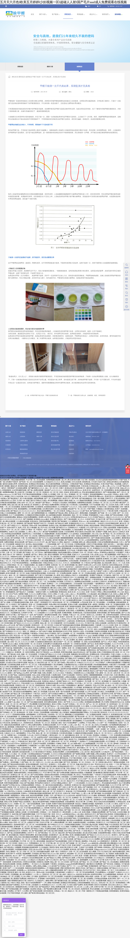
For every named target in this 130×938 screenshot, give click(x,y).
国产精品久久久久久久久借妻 (109, 866)
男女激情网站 (82, 594)
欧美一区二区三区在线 (84, 735)
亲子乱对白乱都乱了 (113, 640)
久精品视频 (13, 687)
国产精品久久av (62, 527)
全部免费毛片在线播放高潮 (52, 644)
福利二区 (26, 631)
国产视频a (68, 658)
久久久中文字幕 (117, 644)
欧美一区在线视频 (87, 631)
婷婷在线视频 (102, 613)
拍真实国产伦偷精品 (12, 885)
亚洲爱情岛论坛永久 (115, 581)
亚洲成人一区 (109, 569)
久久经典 (79, 799)
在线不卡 (122, 804)
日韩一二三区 (67, 650)
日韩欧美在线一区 (90, 777)
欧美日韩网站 (30, 652)
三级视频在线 (72, 588)
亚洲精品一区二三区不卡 (56, 567)
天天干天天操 (26, 885)
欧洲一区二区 (121, 652)
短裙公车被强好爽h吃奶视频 (36, 573)
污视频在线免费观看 (98, 812)
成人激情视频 (10, 727)
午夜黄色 (53, 864)
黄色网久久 (37, 505)
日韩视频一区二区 (69, 633)
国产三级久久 (63, 787)
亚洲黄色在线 (78, 613)
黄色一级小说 (109, 579)
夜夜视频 (57, 529)
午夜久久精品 (116, 654)
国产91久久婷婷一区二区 (118, 573)
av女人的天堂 (85, 752)
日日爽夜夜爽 (16, 829)
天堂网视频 (15, 874)
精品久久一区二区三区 (96, 831)
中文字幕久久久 (101, 721)
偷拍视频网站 (23, 509)
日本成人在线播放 (61, 509)
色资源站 (92, 480)
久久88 (88, 783)
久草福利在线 (11, 598)
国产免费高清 (23, 604)
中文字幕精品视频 (59, 748)
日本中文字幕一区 (46, 822)
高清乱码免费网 (58, 752)
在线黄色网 (61, 610)
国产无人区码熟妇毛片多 (83, 590)
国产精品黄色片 (13, 498)
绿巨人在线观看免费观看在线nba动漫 (28, 681)
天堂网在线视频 (50, 829)
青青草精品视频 (67, 652)
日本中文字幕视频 (79, 650)
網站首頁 (15, 77)
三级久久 (27, 559)
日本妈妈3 (35, 853)
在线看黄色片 (54, 835)
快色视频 (44, 691)
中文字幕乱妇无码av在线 (85, 781)
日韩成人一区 (40, 785)
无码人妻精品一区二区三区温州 (106, 739)
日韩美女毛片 (71, 748)
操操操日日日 (20, 544)
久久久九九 (80, 623)
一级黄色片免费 (40, 592)
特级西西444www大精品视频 (84, 673)
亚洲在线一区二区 (57, 565)
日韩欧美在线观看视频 (8, 502)
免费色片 (105, 590)
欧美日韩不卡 (12, 527)
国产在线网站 (123, 687)
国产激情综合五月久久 (98, 511)
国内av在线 (41, 872)
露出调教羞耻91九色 (105, 594)
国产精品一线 (109, 831)
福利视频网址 (21, 733)
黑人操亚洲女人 (56, 556)
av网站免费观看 (59, 822)
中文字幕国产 (101, 662)
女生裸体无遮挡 (48, 509)
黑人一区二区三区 (84, 725)
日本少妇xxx (42, 727)
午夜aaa (96, 552)
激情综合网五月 (114, 829)
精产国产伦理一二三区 (14, 660)
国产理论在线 (117, 847)
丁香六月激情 (41, 583)
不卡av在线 (31, 721)
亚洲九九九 (91, 615)
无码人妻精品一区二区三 (106, 870)
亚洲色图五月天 (85, 561)
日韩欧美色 (117, 658)
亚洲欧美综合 (91, 650)
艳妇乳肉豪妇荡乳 (119, 851)
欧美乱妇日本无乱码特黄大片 (75, 488)
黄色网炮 (103, 768)
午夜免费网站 (99, 569)
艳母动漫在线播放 (23, 799)
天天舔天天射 (34, 656)
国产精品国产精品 (13, 748)
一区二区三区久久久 (48, 708)
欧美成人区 (28, 505)
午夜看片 (86, 494)
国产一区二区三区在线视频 (27, 650)
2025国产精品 (13, 675)
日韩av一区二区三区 (108, 556)
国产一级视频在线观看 (93, 577)
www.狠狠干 (8, 702)
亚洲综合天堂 (77, 785)
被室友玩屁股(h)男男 (10, 484)
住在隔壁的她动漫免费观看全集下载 (63, 571)
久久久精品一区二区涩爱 (18, 754)
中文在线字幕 (95, 712)
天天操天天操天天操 (98, 482)
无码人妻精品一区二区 (14, 851)
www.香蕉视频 (110, 698)
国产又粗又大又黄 (64, 845)
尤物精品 (117, 864)
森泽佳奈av (94, 856)
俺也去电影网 (96, 752)
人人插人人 (13, 741)
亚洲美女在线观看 (42, 710)
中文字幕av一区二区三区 (83, 683)
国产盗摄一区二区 (76, 878)
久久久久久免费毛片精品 (38, 594)
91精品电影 (107, 710)
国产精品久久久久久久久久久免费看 (27, 623)
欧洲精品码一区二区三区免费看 (94, 617)
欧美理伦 (123, 860)
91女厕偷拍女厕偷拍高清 (44, 642)
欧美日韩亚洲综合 (26, 550)
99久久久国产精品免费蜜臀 (100, 808)
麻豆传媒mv (81, 748)
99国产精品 (103, 829)
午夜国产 (99, 571)
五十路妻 (34, 876)
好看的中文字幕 (33, 822)
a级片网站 (26, 669)
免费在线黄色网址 (20, 772)
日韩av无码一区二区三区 (26, 502)
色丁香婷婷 (26, 829)
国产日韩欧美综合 (29, 627)
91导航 (44, 494)
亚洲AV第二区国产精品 (71, 793)
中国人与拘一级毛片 (37, 818)
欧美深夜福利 (37, 791)
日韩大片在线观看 (100, 500)
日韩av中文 (30, 816)
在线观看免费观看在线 (120, 548)
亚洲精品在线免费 (52, 683)
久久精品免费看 (77, 529)
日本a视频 (118, 583)
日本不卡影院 (5, 874)
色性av (118, 858)
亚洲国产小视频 (102, 532)
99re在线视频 (106, 793)
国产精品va (10, 810)
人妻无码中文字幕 (106, 694)
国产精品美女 (9, 847)
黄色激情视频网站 (96, 494)
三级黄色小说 (5, 883)
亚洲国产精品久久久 (64, 681)
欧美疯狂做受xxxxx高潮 (92, 820)
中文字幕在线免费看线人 (21, 563)
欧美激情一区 (17, 731)
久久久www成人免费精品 (97, 766)
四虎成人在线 (54, 525)
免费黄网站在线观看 (122, 496)
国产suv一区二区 (92, 704)
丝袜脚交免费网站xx (43, 721)
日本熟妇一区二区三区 (101, 502)
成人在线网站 (89, 878)
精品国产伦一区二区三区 (77, 509)
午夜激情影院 (117, 793)
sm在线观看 (111, 500)
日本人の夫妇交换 (17, 496)
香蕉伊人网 (24, 606)
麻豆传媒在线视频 (41, 835)
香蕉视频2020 (33, 538)
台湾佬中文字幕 (27, 613)
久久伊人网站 (26, 876)
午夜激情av (34, 633)
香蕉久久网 (43, 554)
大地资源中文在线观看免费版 (74, 876)
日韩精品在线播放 (93, 694)
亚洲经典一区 (20, 652)
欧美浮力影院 (95, 556)
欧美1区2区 (87, 490)
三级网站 (82, 723)
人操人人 (46, 571)
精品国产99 (7, 785)
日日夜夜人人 (52, 648)
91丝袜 (56, 625)
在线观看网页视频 (104, 833)
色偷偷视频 (42, 781)
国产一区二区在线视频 (35, 658)
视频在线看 (101, 718)
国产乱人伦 (117, 627)
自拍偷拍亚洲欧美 (50, 507)
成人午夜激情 (64, 712)
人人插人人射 (72, 725)
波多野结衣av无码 (6, 635)
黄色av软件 (113, 706)
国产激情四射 (45, 677)
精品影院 (25, 525)
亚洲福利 (91, 559)
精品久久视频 (47, 640)
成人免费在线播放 (105, 633)
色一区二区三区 (19, 866)
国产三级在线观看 (70, 519)
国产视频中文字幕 (29, 556)
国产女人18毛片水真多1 (11, 858)
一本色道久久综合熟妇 (59, 502)
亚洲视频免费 (40, 683)
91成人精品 (28, 648)
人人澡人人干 (20, 540)
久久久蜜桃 (85, 706)
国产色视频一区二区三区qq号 (76, 843)
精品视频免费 (5, 480)
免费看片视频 (23, 594)
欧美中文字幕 (61, 768)
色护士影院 (109, 648)
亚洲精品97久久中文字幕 (102, 548)
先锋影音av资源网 (43, 862)
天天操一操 (21, 500)
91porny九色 (97, 710)
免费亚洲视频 (9, 542)
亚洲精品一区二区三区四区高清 (75, 667)
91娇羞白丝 (65, 710)
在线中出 (31, 880)
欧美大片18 (83, 635)
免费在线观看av (22, 629)
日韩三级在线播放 (12, 667)
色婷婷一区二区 (78, 573)
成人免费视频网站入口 (65, 656)
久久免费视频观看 (89, 743)
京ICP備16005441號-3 (94, 464)
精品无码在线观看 (87, 700)
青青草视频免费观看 (101, 781)
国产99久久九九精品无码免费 (49, 538)
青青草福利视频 (45, 521)
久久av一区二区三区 (39, 567)
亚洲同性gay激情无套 (107, 552)
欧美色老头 (34, 521)
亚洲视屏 (112, 810)
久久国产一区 (87, 586)
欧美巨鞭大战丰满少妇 (116, 631)
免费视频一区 (79, 642)
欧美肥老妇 (86, 808)
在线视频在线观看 (53, 669)
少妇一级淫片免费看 (117, 816)
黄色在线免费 (20, 542)
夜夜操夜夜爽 (121, 602)
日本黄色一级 (100, 615)
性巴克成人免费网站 (66, 683)
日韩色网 (89, 619)
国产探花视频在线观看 (13, 637)
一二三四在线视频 (50, 544)
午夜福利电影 (60, 872)
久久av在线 (50, 606)
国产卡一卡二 (72, 866)
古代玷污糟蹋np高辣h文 (59, 783)
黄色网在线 (86, 482)
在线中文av (98, 797)
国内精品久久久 (17, 723)
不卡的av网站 (91, 723)
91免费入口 (70, 872)
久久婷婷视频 (80, 577)
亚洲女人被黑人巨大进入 (54, 745)
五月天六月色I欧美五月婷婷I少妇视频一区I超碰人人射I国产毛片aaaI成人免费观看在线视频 (63, 2)
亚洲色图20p (120, 561)
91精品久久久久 (10, 733)
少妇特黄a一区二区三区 (56, 714)
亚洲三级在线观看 (92, 829)
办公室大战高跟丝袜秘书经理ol (107, 480)
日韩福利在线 (114, 629)
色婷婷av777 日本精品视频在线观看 (92, 741)
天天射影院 (38, 608)
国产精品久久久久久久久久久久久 (99, 835)
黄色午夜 (79, 718)
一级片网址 (15, 606)
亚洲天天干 (109, 498)
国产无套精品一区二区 (67, 799)
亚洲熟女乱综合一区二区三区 (10, 739)
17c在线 (84, 831)
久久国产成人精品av (122, 569)
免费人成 (82, 542)
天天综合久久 (69, 581)
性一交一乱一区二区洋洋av (96, 748)
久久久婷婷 (112, 513)
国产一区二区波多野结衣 (53, 498)
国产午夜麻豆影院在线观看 (101, 538)
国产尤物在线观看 (55, 598)
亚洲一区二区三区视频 (79, 756)
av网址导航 (118, 733)
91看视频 (75, 542)
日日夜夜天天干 (38, 739)
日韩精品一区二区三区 (85, 629)
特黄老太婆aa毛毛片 (106, 762)
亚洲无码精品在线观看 (8, 870)
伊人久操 (120, 592)
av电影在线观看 (61, 586)
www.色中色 (91, 571)
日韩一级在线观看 (105, 845)
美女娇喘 (48, 540)
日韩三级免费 (108, 667)
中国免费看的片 (71, 685)
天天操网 (18, 577)
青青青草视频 (21, 721)
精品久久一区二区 (74, 891)
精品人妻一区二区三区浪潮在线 (47, 733)
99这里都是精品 (8, 770)
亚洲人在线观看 (101, 623)
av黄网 (71, 590)
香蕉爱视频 (97, 590)
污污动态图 (87, 600)
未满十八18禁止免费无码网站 (113, 571)
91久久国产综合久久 (91, 598)
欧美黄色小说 (31, 706)
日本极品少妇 (119, 721)
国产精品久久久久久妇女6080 (64, 795)
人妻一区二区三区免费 (14, 552)
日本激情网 (22, 735)
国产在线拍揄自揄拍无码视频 (70, 625)
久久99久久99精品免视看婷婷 (61, 754)
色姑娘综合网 (59, 606)
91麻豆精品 (92, 756)
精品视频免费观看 (57, 677)
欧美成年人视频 (9, 608)
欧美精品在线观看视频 (12, 793)
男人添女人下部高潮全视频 (83, 775)
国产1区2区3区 (57, 793)
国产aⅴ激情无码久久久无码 (68, 856)
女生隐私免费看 (22, 488)
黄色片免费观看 (53, 554)
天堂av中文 (16, 561)
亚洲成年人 (53, 764)
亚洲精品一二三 (111, 700)
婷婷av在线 (25, 795)
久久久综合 (81, 592)
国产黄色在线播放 (21, 581)
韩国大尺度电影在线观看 (48, 837)
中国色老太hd (23, 741)
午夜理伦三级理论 (82, 675)
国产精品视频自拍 (85, 498)
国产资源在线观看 (105, 598)
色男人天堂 (22, 527)
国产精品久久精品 (37, 829)
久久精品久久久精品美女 (36, 860)
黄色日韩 (63, 847)
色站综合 (79, 874)
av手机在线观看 (55, 548)
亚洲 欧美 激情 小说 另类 (79, 480)
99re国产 (65, 704)
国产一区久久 (122, 492)
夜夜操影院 (102, 795)
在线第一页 (98, 876)
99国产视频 (101, 727)
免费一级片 (55, 851)
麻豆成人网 (102, 758)
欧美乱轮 (104, 712)
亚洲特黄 (68, 785)
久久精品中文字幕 (9, 721)
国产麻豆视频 (96, 793)
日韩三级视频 (110, 608)
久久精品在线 (64, 727)
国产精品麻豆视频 (102, 785)
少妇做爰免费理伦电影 (74, 600)
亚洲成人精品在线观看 (92, 525)
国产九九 (113, 781)
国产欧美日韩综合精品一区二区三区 (98, 696)
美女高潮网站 (58, 664)
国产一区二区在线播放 (37, 606)
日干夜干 (18, 891)
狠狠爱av (29, 866)
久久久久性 (72, 829)
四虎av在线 (33, 525)
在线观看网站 (19, 515)
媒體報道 (29, 77)
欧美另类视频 (70, 565)
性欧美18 (76, 631)
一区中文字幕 (118, 619)
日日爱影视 (39, 507)
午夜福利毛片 (5, 758)
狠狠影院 (78, 745)
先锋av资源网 (47, 673)
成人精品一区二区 (20, 702)
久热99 (117, 831)
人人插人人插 (67, 598)
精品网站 (66, 756)
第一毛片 (47, 760)
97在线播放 (45, 621)
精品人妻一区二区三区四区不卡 (54, 791)
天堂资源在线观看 (119, 598)
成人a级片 (63, 874)
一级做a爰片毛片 (114, 750)
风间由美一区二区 (123, 874)
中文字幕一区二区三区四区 (103, 619)
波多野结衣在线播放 (36, 486)
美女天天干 (72, 770)
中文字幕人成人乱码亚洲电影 (57, 590)
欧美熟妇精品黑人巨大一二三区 (69, 766)
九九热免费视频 (122, 577)
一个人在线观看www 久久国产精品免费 (47, 613)
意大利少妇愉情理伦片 (58, 621)
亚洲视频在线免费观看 (93, 702)
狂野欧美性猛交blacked (79, 517)
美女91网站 (68, 831)
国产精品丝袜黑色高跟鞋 (16, 764)
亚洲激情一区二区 (75, 494)
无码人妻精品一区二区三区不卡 (77, 768)
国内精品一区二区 (77, 762)
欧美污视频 (72, 629)
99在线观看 (110, 621)
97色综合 (87, 563)
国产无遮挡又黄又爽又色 (47, 650)
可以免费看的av (101, 872)
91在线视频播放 (11, 513)
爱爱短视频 (84, 513)
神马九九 (112, 590)
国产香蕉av (118, 694)
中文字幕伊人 (38, 698)
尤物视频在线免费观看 (23, 569)
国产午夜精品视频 (109, 492)
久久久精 (107, 804)
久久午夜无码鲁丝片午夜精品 (41, 752)
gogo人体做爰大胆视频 (96, 635)
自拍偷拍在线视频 (74, 586)
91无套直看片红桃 (98, 561)
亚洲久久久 (76, 554)
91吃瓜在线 (6, 723)
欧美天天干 (67, 498)
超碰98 (19, 696)
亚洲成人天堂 (8, 789)
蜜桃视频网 (94, 669)
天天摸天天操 (90, 623)
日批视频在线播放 (58, 658)
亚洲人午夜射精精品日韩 (106, 652)
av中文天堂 (56, 826)
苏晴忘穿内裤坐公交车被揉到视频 (112, 525)
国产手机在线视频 (45, 748)
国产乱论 (91, 644)
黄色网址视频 (23, 486)
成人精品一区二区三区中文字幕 (116, 685)
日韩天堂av (11, 791)
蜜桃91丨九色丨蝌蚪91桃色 (27, 600)
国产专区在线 (108, 864)
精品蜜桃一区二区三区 (75, 853)
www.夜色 (21, 579)
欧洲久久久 (39, 816)
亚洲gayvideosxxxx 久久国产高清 (77, 511)
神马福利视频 (32, 756)
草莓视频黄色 (94, 515)
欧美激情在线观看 (69, 556)
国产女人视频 (6, 602)
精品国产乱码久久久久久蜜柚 (86, 795)
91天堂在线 (4, 610)
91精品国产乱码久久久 (12, 683)
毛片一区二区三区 (13, 529)
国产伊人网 (73, 787)
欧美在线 (73, 849)
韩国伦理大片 (57, 812)
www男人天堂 (61, 885)
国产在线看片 (39, 615)
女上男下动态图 (91, 691)
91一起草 (30, 615)
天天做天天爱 (101, 519)
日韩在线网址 (105, 654)
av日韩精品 (52, 610)
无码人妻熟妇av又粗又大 (69, 575)
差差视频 (124, 509)
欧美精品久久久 (11, 633)
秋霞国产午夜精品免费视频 (13, 619)
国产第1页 (77, 831)
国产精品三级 (89, 529)
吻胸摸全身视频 (88, 804)
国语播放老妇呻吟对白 (82, 538)
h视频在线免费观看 (85, 679)
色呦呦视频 (33, 770)
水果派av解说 (103, 610)
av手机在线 (84, 602)
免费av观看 (25, 561)
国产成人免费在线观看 (36, 490)
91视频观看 (88, 772)
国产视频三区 (86, 579)
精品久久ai (71, 874)
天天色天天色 (48, 667)
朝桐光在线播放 (103, 868)
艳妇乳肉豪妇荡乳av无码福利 (68, 552)
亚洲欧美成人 (76, 808)
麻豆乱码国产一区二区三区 (63, 642)
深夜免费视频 (39, 498)
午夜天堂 (36, 694)
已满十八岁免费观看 (90, 758)
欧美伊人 (115, 835)
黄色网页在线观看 (51, 615)
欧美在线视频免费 (32, 764)
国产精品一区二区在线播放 (109, 862)
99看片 (61, 488)
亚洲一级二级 (83, 789)
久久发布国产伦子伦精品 (57, 866)
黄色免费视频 (43, 525)
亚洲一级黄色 (93, 604)
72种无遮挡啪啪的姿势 (41, 550)
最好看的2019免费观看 (75, 820)
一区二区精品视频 (73, 700)
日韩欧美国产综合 (21, 727)
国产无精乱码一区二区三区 (74, 540)
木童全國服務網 (13, 458)
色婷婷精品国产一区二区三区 (24, 824)
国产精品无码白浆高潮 (105, 814)
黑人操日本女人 (100, 529)
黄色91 (108, 669)
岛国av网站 (53, 604)
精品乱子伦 (73, 739)
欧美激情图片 (73, 569)
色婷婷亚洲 (85, 889)
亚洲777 (84, 766)
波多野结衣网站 (96, 874)
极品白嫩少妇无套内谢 (89, 837)
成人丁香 (59, 816)
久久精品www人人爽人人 (116, 766)
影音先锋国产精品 (91, 806)
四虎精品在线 (67, 696)
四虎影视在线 (40, 685)
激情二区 (36, 691)
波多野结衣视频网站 (49, 716)
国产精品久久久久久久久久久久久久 (23, 511)
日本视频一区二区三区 (34, 492)
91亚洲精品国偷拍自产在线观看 (51, 496)
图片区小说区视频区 (53, 637)
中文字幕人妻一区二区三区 (56, 843)
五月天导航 (71, 660)
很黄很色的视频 (55, 710)
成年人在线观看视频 (101, 629)
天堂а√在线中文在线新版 (87, 507)
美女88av (30, 608)
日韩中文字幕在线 (74, 841)
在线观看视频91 (86, 534)
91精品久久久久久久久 (69, 637)
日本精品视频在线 (65, 583)
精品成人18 (32, 662)
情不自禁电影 (15, 538)
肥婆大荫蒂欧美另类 (67, 868)
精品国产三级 (69, 745)
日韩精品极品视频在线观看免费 (40, 793)
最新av (80, 787)
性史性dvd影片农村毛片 (70, 750)
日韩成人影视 (5, 511)
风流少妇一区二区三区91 (22, 635)
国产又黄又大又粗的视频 (44, 575)
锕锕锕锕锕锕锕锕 (67, 538)
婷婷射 (9, 787)
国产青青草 (81, 619)
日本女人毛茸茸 (92, 627)
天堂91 (105, 731)
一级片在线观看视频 (39, 569)
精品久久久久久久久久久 (115, 517)
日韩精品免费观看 (27, 785)
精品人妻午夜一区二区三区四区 (23, 710)
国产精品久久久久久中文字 (35, 542)
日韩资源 (114, 660)
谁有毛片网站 (56, 696)
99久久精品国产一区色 (107, 536)
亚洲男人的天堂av (45, 517)
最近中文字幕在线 (42, 652)
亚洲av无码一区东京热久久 (101, 637)
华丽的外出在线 (16, 556)
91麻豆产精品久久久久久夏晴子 (57, 627)
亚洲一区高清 (91, 592)
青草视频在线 (35, 561)
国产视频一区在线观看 (85, 849)
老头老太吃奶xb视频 (90, 833)
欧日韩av (29, 544)
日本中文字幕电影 (41, 735)
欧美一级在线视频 (53, 646)
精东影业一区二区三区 (76, 608)
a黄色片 (80, 588)
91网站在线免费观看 (113, 662)
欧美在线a (86, 874)
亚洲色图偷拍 (121, 883)
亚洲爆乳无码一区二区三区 (56, 781)
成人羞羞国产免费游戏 (19, 878)
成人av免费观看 (18, 546)
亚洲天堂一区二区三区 (50, 874)
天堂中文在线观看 (68, 675)
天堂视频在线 (15, 613)
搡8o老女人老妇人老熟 (58, 588)
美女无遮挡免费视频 (53, 484)
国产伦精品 (62, 662)
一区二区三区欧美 (59, 511)
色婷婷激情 (99, 804)
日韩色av (116, 494)
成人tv (118, 689)
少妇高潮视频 (21, 658)
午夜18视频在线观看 (11, 708)
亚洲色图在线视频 (19, 714)
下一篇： (86, 395)
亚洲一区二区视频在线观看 (38, 604)
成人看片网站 (64, 835)
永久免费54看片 (76, 743)
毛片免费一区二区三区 (93, 681)
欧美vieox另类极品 (64, 808)
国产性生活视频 (65, 554)
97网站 (99, 592)
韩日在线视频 (62, 604)
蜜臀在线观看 (14, 590)
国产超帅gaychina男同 (21, 673)
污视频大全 (10, 652)
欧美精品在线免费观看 (13, 534)
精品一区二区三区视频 (80, 515)
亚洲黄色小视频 (49, 816)
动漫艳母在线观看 (24, 675)
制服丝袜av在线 (100, 689)
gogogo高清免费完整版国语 (76, 864)
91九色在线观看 (89, 721)
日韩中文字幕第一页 (28, 529)
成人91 (15, 856)
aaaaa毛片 (7, 845)
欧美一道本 (28, 546)
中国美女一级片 (42, 529)
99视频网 (51, 513)
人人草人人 (37, 874)
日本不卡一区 (32, 833)
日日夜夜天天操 (117, 696)
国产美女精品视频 (112, 617)
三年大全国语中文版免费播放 (33, 845)
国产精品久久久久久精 (53, 654)
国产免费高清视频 (79, 754)
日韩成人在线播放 (17, 617)
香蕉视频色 (72, 502)
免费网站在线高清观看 (83, 581)
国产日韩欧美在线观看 (29, 758)
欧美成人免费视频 (39, 648)
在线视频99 (51, 743)
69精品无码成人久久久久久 (52, 563)
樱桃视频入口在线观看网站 (58, 561)
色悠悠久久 (16, 820)
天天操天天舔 (108, 675)
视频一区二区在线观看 (29, 654)
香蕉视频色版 (67, 548)
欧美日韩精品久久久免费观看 (59, 737)
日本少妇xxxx (32, 610)
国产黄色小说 (14, 550)
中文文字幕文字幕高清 (41, 548)
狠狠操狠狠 (67, 515)
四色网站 (96, 735)
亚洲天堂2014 (110, 496)
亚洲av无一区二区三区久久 (103, 733)
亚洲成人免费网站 (93, 660)
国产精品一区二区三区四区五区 (114, 534)
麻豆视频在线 (70, 735)
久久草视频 (78, 687)
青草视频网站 (17, 669)
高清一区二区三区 (44, 741)
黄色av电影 (89, 876)
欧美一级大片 (9, 577)
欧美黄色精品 (110, 509)
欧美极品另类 (101, 756)
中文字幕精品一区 (112, 741)
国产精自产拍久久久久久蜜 (49, 853)
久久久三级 (64, 779)
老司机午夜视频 (58, 540)
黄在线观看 (113, 737)
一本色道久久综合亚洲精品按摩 (107, 523)
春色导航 (15, 814)
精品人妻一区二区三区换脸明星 (51, 623)
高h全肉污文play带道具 (78, 627)
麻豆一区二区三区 (113, 758)
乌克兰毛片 (44, 764)
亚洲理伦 (106, 559)
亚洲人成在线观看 (109, 527)
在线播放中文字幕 (100, 799)
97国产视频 (91, 509)
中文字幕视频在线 (43, 588)
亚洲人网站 (105, 820)
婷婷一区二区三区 (21, 770)
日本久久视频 (121, 536)
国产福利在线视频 (78, 691)
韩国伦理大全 (42, 787)
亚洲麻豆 (111, 721)
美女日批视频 (104, 737)
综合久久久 (101, 640)
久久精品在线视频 (23, 521)
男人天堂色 (20, 536)
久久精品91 (93, 860)
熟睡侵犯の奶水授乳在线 (80, 654)
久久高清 (93, 706)
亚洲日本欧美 (22, 689)
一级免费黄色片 (100, 583)
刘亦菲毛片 (70, 567)
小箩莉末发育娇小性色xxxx (72, 490)
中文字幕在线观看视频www (34, 808)
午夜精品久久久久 (50, 845)
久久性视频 (52, 494)
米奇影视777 (74, 741)
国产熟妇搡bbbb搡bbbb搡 (53, 889)
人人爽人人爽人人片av (108, 486)
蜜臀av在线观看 (112, 795)
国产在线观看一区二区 (70, 596)
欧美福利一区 (68, 644)
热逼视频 (118, 484)
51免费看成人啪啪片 (77, 826)
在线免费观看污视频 (85, 569)
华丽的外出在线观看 (27, 575)
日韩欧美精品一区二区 (15, 565)
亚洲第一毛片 (49, 795)
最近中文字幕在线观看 (103, 567)
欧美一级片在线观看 (63, 691)
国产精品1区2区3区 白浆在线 (21, 698)
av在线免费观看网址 (92, 540)
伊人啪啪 (48, 883)
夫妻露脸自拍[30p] (123, 608)
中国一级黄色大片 (16, 737)
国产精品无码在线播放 (74, 833)
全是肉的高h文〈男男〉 (29, 748)
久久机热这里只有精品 (45, 770)
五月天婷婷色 (105, 889)
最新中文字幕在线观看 (41, 546)
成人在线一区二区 (13, 642)
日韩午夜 (36, 708)
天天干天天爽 (62, 725)
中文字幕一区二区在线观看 (35, 480)
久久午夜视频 (26, 677)
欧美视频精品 (91, 621)
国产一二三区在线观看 (77, 783)
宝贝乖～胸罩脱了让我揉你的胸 (104, 596)
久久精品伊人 (106, 752)
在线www (12, 596)
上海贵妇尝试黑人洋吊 (101, 683)
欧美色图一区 (39, 540)
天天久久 (66, 563)
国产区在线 (74, 862)
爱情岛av (92, 550)
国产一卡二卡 (122, 878)
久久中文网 (114, 502)
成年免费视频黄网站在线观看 (32, 577)
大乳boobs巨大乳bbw (12, 743)
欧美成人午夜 (117, 650)
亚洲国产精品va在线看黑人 (22, 802)
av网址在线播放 (100, 754)
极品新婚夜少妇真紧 (97, 698)
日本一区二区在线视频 (33, 617)
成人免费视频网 (122, 556)
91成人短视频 (123, 559)
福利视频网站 (31, 714)
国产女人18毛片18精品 (109, 642)
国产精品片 (22, 615)
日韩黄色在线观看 (80, 644)
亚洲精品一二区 (52, 583)
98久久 (42, 637)
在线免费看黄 (84, 575)
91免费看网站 (80, 610)
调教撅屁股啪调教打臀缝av (79, 712)
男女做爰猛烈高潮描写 (110, 783)
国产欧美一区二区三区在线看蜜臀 (31, 482)
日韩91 (50, 529)
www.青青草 (35, 637)
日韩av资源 (45, 820)
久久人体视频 (5, 496)
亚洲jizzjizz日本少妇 (77, 727)
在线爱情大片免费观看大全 (17, 679)
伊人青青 (57, 575)
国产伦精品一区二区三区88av (33, 552)
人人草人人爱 (104, 826)
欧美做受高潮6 (25, 752)
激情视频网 (84, 860)
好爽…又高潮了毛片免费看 (107, 779)
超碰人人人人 (88, 710)
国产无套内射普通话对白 (105, 550)
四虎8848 (105, 565)
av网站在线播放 (70, 677)
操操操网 (111, 818)
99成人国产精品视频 (32, 777)
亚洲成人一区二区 (30, 737)
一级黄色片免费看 (81, 559)
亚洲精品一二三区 (26, 708)
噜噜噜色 (20, 523)
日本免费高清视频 (35, 509)
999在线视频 (50, 872)
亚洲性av (24, 793)
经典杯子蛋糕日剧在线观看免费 (63, 804)
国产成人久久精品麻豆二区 (69, 860)
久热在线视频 (72, 679)
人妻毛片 (125, 484)
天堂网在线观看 (80, 544)
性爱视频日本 (101, 760)
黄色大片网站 (57, 704)
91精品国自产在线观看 (116, 606)
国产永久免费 (8, 671)
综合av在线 (36, 675)
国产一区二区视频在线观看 (28, 856)
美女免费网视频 (110, 554)
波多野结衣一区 (98, 490)
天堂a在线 (51, 691)
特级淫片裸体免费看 (106, 600)
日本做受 (51, 523)
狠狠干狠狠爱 (45, 777)
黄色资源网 (67, 812)
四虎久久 (63, 608)
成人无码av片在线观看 (100, 725)
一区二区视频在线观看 (93, 714)
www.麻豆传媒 (56, 760)
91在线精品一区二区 (82, 698)
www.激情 (41, 745)
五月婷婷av (101, 621)
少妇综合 (3, 797)
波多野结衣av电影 (89, 718)
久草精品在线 (121, 802)
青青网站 (102, 604)
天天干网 (96, 658)
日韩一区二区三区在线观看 (78, 851)
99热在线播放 (66, 529)
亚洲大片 (70, 847)
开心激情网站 (80, 816)
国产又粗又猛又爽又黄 (24, 598)
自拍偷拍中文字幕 (63, 789)
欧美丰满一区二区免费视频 (118, 610)
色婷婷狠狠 (89, 858)
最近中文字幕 (115, 488)
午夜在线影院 (51, 878)
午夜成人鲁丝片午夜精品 (48, 633)
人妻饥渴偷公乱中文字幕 (73, 496)
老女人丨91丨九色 (119, 563)
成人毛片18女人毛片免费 (47, 527)
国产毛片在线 (69, 559)
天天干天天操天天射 (43, 814)
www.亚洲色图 (55, 652)
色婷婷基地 (81, 694)
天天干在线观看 (95, 505)
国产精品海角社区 (117, 889)
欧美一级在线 (76, 536)
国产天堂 (67, 762)
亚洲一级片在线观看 (45, 596)
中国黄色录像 (125, 826)
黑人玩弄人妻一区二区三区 (13, 808)
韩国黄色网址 (18, 648)
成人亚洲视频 (73, 880)
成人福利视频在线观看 (54, 515)
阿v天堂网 (105, 702)
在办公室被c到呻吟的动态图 (115, 635)
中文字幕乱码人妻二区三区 (116, 822)
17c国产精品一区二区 (27, 762)
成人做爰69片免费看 (43, 565)
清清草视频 (15, 762)
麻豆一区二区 (14, 575)
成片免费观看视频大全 (39, 513)
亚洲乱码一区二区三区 (50, 492)
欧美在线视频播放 (108, 802)
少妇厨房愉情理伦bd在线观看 (83, 646)
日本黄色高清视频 (65, 733)
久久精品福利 (92, 594)
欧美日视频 (86, 812)
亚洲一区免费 (46, 804)
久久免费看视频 (52, 592)
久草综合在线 (91, 523)
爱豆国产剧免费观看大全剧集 (53, 532)
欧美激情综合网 (117, 714)
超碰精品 (47, 658)
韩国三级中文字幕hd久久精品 (36, 500)
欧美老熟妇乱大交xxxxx (36, 870)
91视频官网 (33, 745)
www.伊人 (54, 546)
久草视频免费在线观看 (47, 839)
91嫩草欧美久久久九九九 (61, 517)
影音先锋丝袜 (48, 891)
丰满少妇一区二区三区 (8, 523)
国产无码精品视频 (12, 889)
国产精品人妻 (15, 694)
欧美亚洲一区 (104, 704)
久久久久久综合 (58, 673)
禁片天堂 (4, 675)
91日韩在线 (74, 505)
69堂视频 (34, 839)
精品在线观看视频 (89, 785)
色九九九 (94, 883)
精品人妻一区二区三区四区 (60, 862)
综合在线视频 (88, 583)
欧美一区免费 (81, 660)
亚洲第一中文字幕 (84, 637)
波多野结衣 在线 (90, 640)
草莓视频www (16, 758)
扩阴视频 (41, 878)
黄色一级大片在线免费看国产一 (32, 883)
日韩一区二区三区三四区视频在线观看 (36, 851)
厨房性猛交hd (123, 737)
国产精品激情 (64, 806)
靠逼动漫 (54, 723)
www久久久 (119, 745)
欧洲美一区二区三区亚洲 (33, 644)
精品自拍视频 (38, 544)
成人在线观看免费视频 (117, 677)
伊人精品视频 (17, 845)
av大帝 (84, 496)
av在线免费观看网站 (72, 752)
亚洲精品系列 (62, 829)
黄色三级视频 (111, 718)
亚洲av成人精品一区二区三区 (117, 770)
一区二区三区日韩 (46, 625)
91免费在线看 (56, 675)
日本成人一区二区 (91, 762)
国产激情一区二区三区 (47, 768)
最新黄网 (15, 752)
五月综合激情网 (91, 727)
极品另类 (61, 833)
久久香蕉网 (42, 590)
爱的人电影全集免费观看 (91, 606)
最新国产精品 (63, 739)
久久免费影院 (73, 521)
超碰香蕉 (99, 559)
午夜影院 (82, 527)
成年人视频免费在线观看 (54, 870)
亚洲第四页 (7, 820)
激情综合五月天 (14, 831)
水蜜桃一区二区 (19, 804)
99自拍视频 (56, 883)
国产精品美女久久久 (104, 650)
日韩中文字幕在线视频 (95, 544)
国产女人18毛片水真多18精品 (53, 810)
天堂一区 (16, 787)
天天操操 (41, 654)
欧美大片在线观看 (101, 885)
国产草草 (75, 498)
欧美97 (117, 509)
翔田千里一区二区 (119, 575)
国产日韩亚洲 (106, 660)
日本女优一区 (88, 799)
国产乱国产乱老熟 (100, 687)
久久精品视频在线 (18, 729)
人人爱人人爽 (86, 793)
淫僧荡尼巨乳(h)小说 (117, 702)
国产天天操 (46, 617)
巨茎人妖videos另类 (36, 849)
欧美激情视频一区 (13, 716)
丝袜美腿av (65, 777)
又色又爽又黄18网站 (49, 766)
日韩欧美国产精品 (76, 484)
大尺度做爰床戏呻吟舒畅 (20, 602)
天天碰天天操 (102, 507)
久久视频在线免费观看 (85, 500)
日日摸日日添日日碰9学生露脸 (17, 662)
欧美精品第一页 (22, 712)
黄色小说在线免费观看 (92, 642)
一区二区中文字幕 (83, 770)
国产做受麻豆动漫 (61, 880)
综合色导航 (8, 839)
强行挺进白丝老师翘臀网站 (23, 691)
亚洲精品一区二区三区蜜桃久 (82, 797)
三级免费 (98, 625)
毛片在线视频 (112, 687)
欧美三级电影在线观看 (73, 606)
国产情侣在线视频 (116, 515)
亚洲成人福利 (11, 799)
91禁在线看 (66, 654)
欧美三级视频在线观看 (78, 835)
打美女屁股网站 (120, 498)
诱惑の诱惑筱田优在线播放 (13, 621)
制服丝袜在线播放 (77, 772)
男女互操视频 (95, 889)
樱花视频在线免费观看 (58, 550)
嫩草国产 (81, 685)
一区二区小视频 (78, 696)
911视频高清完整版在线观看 (35, 515)
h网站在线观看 (91, 542)
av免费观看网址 (22, 745)
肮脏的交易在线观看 (52, 775)
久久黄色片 (13, 604)
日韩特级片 (123, 741)
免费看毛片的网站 (10, 646)
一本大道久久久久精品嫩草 (40, 864)
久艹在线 (41, 687)
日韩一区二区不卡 (38, 779)
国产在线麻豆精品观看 (96, 648)
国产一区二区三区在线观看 (9, 781)
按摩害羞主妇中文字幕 (28, 588)
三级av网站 (36, 677)
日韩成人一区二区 (60, 891)
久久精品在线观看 (82, 556)
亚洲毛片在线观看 (39, 743)
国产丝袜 (110, 529)
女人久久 (81, 519)
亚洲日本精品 (84, 669)
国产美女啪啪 (91, 652)
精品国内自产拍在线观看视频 (56, 841)
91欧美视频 (37, 534)
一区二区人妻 (66, 536)
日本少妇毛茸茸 (36, 716)
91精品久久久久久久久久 (101, 586)
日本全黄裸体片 (27, 694)
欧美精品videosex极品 (41, 519)
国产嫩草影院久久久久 (36, 488)
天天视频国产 (123, 779)
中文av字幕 (31, 733)
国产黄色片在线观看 (23, 625)
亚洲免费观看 (111, 561)
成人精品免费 (107, 563)
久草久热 (54, 799)
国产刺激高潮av (111, 727)
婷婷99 (41, 629)
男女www (82, 521)
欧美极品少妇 (27, 739)
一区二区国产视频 (9, 706)
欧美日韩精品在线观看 (66, 716)
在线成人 (39, 889)
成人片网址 (24, 768)
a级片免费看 (51, 789)
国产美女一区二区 (99, 679)
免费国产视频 (104, 824)
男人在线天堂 (20, 492)
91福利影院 (27, 791)
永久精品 (100, 691)
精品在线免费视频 (36, 795)
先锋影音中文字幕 (60, 770)
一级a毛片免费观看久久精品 (58, 579)
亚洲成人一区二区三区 (77, 704)
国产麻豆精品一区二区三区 (48, 833)
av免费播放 (4, 550)
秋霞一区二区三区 (12, 704)
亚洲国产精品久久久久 (12, 640)
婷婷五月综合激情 (52, 779)
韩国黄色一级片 (13, 806)
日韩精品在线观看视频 (58, 820)
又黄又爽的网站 (119, 675)
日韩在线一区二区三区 (42, 723)
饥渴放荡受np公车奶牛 (68, 731)
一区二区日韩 (81, 571)
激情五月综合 (81, 868)
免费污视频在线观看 (95, 667)
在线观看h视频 (101, 880)
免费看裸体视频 (8, 492)
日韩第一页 (65, 743)
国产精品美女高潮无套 (32, 621)
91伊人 (121, 542)
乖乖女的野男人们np (7, 569)
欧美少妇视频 (66, 482)
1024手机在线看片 (121, 754)
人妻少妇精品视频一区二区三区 (67, 708)
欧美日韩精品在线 (116, 565)
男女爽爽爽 (33, 704)
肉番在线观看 (120, 853)
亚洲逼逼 (125, 710)
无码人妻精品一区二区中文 (32, 660)
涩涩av (59, 650)
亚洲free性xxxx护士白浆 (92, 565)
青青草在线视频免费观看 (45, 700)
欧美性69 (90, 689)
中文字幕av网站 (11, 650)
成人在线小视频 (57, 762)
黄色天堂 (74, 789)
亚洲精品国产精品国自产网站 (84, 546)
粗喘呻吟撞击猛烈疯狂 (35, 760)
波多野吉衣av (27, 534)
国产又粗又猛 (8, 648)
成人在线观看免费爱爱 (50, 718)
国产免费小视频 (36, 673)
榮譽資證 (22, 77)
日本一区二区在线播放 (102, 787)
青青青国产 (11, 488)
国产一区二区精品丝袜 (37, 806)
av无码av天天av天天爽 (68, 619)
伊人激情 (113, 559)
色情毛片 (63, 853)
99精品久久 (106, 714)
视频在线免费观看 (102, 546)
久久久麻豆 (55, 679)
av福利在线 (71, 621)
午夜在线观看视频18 (45, 664)
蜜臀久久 (89, 658)
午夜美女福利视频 (92, 633)
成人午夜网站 (56, 777)
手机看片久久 (101, 822)
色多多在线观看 (8, 849)
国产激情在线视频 (114, 613)
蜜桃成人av (34, 631)
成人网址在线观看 (9, 521)
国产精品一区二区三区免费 (89, 862)
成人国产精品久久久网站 (54, 542)
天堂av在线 (24, 806)
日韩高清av (65, 484)
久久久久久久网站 (77, 702)
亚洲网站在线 (95, 654)
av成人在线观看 (102, 810)
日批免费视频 (45, 712)
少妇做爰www (36, 885)
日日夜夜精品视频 (13, 664)
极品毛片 (67, 542)
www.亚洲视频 (68, 816)
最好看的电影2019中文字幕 (62, 631)
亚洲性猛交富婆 (91, 610)
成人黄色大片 (104, 677)
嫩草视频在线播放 (51, 552)
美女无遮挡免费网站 (44, 511)
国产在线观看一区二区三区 (116, 679)
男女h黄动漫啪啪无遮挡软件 (92, 492)
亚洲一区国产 (35, 602)
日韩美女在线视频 (100, 631)
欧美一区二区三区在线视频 (48, 797)
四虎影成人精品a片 (49, 681)
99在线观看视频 (41, 824)
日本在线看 (91, 791)
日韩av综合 (18, 837)
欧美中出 (22, 667)
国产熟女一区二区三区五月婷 (48, 731)
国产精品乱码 (100, 700)
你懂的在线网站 (123, 527)
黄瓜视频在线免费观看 (30, 837)
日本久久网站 (53, 594)
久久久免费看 (34, 629)
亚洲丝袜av (107, 847)
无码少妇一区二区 (35, 581)
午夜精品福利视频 (102, 891)
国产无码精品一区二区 (8, 712)
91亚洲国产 (120, 552)
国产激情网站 (43, 610)
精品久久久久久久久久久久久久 (91, 708)
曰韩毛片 (122, 532)
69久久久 (27, 496)
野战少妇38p (15, 785)
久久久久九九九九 (105, 806)
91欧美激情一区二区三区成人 (16, 860)
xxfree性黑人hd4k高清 (38, 669)
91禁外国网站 (21, 608)
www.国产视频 (83, 866)
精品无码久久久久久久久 (51, 619)
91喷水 (114, 833)
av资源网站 (5, 737)
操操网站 (15, 588)
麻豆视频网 (73, 779)
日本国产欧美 (90, 519)
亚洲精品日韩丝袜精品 (37, 484)
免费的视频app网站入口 (51, 608)
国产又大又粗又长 (52, 860)
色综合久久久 (5, 613)
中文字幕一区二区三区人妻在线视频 (32, 841)
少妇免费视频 (110, 691)
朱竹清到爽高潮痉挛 (64, 721)
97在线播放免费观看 (30, 731)
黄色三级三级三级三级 (15, 505)
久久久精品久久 (99, 858)
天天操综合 (107, 575)
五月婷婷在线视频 (76, 777)
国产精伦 (127, 600)
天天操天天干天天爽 (21, 789)
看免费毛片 (122, 727)
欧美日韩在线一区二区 (61, 602)
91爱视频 (117, 667)
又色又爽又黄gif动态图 (90, 824)
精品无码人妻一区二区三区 (47, 662)
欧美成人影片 (74, 513)
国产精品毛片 (21, 592)
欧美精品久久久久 (48, 885)
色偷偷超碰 (25, 716)
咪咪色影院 (35, 496)
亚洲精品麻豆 (72, 694)
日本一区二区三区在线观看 (116, 748)
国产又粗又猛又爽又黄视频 (53, 831)
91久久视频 (65, 826)
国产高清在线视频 (123, 708)
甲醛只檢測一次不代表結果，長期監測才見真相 (49, 77)
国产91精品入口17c (14, 525)
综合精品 (49, 818)
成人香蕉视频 (9, 567)
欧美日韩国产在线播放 (103, 644)
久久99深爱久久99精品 (118, 683)
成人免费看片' (58, 559)
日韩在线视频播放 (84, 883)
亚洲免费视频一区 (77, 563)
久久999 (48, 762)
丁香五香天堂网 (112, 511)
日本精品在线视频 (101, 878)
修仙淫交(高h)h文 (79, 652)
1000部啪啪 (91, 822)
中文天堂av (30, 540)
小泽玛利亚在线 (97, 579)
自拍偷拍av (62, 864)
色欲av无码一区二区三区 (18, 822)
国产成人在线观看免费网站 (17, 833)
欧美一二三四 (114, 764)
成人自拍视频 (20, 532)
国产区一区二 (6, 829)
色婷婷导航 (116, 681)
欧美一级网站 (62, 648)
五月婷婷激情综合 (83, 818)
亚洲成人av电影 (17, 548)
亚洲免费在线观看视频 (122, 735)
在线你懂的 (54, 712)
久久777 (9, 714)
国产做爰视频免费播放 (15, 571)
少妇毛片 (44, 694)
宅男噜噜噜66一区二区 (37, 843)
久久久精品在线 (106, 658)
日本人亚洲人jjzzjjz (97, 554)
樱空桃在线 (64, 758)
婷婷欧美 (86, 671)
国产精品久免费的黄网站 (51, 505)
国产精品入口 (91, 868)
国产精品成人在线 (13, 654)
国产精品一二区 (74, 837)
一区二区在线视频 (49, 581)
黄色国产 (38, 502)
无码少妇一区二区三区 (107, 883)
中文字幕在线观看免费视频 (32, 494)
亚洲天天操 (42, 789)
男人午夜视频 (32, 527)
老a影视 (33, 889)
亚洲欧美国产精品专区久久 (48, 856)
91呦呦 (58, 743)
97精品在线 (123, 511)
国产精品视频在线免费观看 (12, 583)
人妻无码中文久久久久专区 (84, 567)
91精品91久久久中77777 (99, 750)
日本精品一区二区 (120, 529)
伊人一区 (105, 488)
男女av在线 (98, 802)
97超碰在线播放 (29, 565)
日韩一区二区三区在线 (87, 760)
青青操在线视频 (119, 762)
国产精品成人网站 (61, 513)
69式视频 (60, 581)
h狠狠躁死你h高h (21, 887)
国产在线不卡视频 (45, 631)
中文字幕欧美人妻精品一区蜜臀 (56, 629)
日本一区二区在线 (86, 552)
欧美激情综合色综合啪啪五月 (76, 689)
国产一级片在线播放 (110, 876)
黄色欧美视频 (11, 629)
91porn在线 (108, 494)
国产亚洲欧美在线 (52, 806)
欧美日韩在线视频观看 (48, 656)
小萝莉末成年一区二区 (56, 735)
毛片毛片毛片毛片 (89, 870)
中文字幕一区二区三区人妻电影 (108, 743)
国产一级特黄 (121, 810)
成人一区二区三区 (51, 488)
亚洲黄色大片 (73, 527)
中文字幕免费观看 (80, 791)
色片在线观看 (53, 787)
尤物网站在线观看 (80, 656)
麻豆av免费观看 (31, 579)
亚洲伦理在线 (17, 862)
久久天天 (118, 691)
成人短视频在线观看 (113, 716)
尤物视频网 (93, 513)
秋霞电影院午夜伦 (24, 646)
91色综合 (58, 698)
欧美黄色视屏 (115, 826)
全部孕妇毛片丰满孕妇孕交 (117, 623)
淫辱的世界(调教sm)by (96, 496)
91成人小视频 (104, 515)
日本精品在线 (94, 486)
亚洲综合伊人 (94, 789)
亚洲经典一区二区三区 (22, 826)
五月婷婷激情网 (66, 646)
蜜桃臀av (51, 689)
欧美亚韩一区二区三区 (74, 887)
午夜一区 (24, 538)
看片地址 (103, 588)
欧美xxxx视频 (118, 594)
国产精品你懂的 (117, 752)
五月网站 (89, 802)
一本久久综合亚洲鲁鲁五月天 (26, 596)
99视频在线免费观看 (57, 802)
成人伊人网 (65, 480)
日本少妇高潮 (77, 482)
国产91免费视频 (24, 633)
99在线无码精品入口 (40, 598)
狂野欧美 (80, 525)
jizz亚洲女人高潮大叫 (99, 581)
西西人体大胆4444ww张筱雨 (95, 608)
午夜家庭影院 (113, 723)
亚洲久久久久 (23, 843)
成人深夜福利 (85, 750)
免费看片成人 (12, 735)
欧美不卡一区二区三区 (29, 664)
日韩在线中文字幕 (91, 816)
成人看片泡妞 (27, 696)
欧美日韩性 (70, 610)
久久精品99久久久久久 (52, 482)
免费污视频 (90, 754)
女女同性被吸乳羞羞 (19, 490)
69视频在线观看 (67, 687)
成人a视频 (92, 851)
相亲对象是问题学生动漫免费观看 (56, 486)
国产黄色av (46, 502)
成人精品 (80, 814)
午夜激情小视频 (82, 550)
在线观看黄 (81, 633)
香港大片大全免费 (19, 671)
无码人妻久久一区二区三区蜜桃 (64, 640)
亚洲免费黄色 (109, 490)
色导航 (21, 644)
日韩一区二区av (62, 494)
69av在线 (75, 548)
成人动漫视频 (14, 818)
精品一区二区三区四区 (23, 567)
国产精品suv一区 (53, 706)
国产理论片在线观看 (113, 519)
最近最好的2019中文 (31, 586)
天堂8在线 (84, 486)
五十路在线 (7, 669)
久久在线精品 (44, 847)
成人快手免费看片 (61, 635)
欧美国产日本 (8, 691)
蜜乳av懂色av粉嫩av (40, 866)
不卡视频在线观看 (108, 577)
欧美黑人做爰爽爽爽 (23, 853)
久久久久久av (38, 750)
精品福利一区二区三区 (98, 770)
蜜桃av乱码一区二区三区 (60, 741)
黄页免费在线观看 (50, 702)
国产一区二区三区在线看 (65, 839)
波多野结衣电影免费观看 (69, 669)
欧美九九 (95, 600)
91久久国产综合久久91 (94, 527)
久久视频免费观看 (48, 534)
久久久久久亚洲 (108, 625)
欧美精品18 (48, 577)
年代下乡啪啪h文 (79, 658)
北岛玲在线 (85, 554)
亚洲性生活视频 (122, 500)
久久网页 (25, 891)
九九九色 (30, 735)
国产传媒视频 (88, 787)
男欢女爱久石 (71, 662)
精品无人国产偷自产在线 (99, 671)
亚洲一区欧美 (64, 492)
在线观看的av (73, 635)
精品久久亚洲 (95, 768)
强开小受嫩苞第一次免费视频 (117, 760)
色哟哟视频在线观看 (53, 480)
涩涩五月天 (28, 548)
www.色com (119, 777)
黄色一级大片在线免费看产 (68, 723)
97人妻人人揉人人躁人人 (67, 594)
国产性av (34, 554)
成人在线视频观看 (10, 600)
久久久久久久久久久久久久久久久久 (110, 837)
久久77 (11, 515)
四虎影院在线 (23, 484)
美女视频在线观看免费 (34, 729)
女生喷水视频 (122, 812)
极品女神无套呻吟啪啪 (41, 802)
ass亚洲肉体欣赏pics (69, 814)
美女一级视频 (63, 615)
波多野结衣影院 (106, 540)
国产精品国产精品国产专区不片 (35, 523)
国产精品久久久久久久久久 (119, 868)
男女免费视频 (53, 500)
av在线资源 (25, 640)
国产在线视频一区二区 (94, 731)
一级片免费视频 (76, 710)
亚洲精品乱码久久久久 (77, 523)
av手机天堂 (80, 858)
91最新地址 (78, 870)
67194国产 (120, 590)
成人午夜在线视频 (26, 498)
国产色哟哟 (98, 847)
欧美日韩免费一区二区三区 (15, 573)
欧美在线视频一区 (114, 731)
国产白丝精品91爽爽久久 (57, 694)
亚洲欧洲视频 (67, 613)
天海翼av (3, 571)
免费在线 (41, 536)
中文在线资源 (114, 824)
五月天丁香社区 (5, 710)
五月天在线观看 (69, 623)
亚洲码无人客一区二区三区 (25, 685)
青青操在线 (63, 592)
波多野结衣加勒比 (38, 635)
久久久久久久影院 (62, 878)
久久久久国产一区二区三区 (87, 779)
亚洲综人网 (13, 610)
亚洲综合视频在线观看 (70, 760)
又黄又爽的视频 (113, 507)
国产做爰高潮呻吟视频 (27, 814)
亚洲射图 (27, 554)
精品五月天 (71, 781)
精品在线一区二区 (85, 548)
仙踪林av (4, 498)
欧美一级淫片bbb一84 (21, 656)
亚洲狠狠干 (122, 739)
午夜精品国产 (104, 816)
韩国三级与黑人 (109, 544)
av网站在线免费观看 (109, 592)
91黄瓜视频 (44, 561)
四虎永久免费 (51, 685)
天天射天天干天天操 (55, 756)
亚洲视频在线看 (36, 563)
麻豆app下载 (20, 706)
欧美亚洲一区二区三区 (34, 667)
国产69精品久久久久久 (56, 824)
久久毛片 (6, 760)
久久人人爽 (55, 617)
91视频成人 (100, 509)
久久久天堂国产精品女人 (97, 517)
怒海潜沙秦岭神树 (27, 507)
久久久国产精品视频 (91, 588)
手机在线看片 (100, 716)
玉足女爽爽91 (116, 538)
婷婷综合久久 (32, 878)
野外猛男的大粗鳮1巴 (42, 783)
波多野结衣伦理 (31, 797)
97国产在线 (123, 480)
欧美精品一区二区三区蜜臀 (10, 876)
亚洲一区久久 (56, 814)
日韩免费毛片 (111, 858)
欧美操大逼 (65, 505)
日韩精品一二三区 (106, 735)
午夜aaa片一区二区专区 (77, 615)
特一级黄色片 (18, 554)
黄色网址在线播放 (13, 677)
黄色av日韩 (8, 802)
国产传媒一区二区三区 (17, 700)
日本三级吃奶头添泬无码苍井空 (39, 679)
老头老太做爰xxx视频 (47, 586)
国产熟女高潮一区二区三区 (84, 716)
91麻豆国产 (122, 502)
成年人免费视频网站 (113, 656)
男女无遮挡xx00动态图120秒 (85, 532)
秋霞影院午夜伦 (45, 799)
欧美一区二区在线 (31, 536)
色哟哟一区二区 (59, 600)
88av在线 (61, 546)
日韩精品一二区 (45, 812)
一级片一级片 (37, 559)
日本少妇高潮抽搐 (17, 559)
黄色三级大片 (113, 532)
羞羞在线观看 (42, 756)
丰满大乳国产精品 (107, 484)
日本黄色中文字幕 (10, 509)
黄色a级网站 (41, 627)
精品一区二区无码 (108, 505)
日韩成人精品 (46, 826)
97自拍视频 (122, 664)
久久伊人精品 (120, 579)
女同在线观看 (74, 561)
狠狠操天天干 (31, 700)
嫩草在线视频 (111, 588)
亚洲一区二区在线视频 (97, 602)
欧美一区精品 (124, 521)
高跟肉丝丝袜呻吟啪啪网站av (35, 868)
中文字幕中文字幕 (49, 772)
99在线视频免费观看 (101, 664)
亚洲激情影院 (94, 866)
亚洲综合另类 (11, 658)
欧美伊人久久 (31, 872)
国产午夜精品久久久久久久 (12, 631)
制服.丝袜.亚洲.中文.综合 (85, 764)
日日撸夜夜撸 (47, 559)
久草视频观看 (75, 602)
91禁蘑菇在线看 (74, 486)
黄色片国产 (33, 741)
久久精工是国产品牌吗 (75, 885)
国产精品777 (24, 704)
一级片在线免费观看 (33, 804)
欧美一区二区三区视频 (8, 689)
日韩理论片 (64, 851)
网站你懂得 (69, 546)
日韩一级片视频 (99, 498)
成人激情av (80, 640)
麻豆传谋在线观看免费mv (55, 785)
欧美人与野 (124, 494)
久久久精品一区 (35, 640)
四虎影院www (51, 671)
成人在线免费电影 (93, 521)
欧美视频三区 (107, 681)
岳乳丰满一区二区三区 (74, 617)
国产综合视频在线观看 (35, 702)
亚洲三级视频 (5, 486)
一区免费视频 (111, 602)
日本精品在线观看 (66, 775)
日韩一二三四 (59, 667)
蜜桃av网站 (50, 880)
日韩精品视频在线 (120, 814)
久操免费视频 (84, 505)
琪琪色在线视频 (61, 700)
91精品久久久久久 (28, 583)
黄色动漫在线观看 (51, 739)
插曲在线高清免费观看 (12, 725)
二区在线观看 (78, 583)
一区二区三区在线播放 (12, 507)
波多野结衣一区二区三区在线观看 (51, 876)
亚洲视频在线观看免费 (90, 536)
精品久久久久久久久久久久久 (117, 880)
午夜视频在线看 (9, 756)
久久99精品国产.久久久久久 (68, 507)
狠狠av (47, 687)
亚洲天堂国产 (77, 845)
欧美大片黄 (34, 799)
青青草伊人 (119, 600)
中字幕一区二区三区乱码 (71, 889)
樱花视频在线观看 (87, 625)
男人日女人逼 (97, 534)
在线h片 (12, 532)
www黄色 (114, 804)
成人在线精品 (36, 826)
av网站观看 (103, 843)
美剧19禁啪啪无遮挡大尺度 (17, 880)
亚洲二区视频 (37, 766)
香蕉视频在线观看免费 (30, 847)
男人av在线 (57, 596)
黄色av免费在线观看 (58, 887)
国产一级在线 (58, 818)
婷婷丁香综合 (21, 756)
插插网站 (85, 841)
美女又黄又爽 (81, 802)
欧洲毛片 (110, 754)
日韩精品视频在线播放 (73, 824)
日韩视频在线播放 (24, 766)
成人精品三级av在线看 (119, 586)
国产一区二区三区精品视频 (57, 569)
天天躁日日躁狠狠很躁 (121, 633)
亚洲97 (5, 868)
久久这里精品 (74, 534)
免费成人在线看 (21, 812)
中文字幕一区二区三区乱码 (37, 689)
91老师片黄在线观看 (85, 664)
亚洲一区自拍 (34, 712)
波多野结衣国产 (103, 706)
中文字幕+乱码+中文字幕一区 (108, 860)
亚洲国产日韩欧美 (96, 575)
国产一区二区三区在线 (65, 544)
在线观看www (22, 870)
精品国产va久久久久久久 (53, 490)
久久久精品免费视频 (39, 646)
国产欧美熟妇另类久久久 (28, 590)
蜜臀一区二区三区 (24, 513)
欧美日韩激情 (89, 885)
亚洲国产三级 (42, 706)
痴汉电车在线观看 (6, 772)
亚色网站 (10, 891)
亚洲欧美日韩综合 (56, 519)
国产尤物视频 (28, 519)
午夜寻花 (63, 679)
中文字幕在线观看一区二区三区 (118, 756)
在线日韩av (22, 610)
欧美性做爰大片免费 (52, 536)
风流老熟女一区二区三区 (22, 839)
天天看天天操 (33, 887)
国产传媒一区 (103, 513)
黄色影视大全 (60, 689)
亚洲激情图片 (119, 550)
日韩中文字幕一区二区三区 (103, 887)
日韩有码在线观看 (112, 615)
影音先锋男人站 (75, 492)
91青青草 (102, 669)
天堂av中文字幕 (98, 685)
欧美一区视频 (84, 856)
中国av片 (38, 810)
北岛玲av (3, 529)
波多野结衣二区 (102, 573)
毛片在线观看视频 (85, 596)
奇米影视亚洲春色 (44, 704)
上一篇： (41, 395)
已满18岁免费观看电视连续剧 (108, 542)
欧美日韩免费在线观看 (79, 737)
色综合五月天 (43, 579)
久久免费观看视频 (109, 874)
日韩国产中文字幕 (91, 826)
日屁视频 (30, 592)
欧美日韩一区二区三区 (87, 880)
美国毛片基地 (54, 847)
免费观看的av (15, 795)
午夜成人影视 (8, 656)
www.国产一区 (102, 723)
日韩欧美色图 (46, 675)
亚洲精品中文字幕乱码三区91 (63, 577)
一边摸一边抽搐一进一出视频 (104, 729)
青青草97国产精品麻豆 (59, 521)
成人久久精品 (63, 837)
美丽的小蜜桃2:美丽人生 (67, 500)
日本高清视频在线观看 (51, 660)
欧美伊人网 (6, 698)
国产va (59, 633)
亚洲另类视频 (33, 768)
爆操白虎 (14, 486)
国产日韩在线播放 (37, 775)
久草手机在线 (42, 714)
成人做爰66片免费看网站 (121, 567)
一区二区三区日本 (118, 540)
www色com (120, 729)
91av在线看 (26, 637)
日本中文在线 (12, 579)
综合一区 (7, 617)
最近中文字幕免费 (109, 708)
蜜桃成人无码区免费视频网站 (27, 517)
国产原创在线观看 (36, 891)
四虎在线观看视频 (114, 768)
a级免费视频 (83, 604)
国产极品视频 (96, 563)
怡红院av (78, 804)
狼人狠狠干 (79, 565)
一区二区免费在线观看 (64, 573)
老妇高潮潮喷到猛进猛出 (33, 571)
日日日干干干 (93, 737)
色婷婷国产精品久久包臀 (16, 797)
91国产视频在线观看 (24, 779)
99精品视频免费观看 (18, 480)
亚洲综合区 (36, 625)
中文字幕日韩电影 (75, 758)
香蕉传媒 (103, 745)
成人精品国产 (118, 806)
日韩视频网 (89, 729)
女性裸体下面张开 (12, 482)
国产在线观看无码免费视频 (110, 839)
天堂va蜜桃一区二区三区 (104, 673)
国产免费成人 (5, 762)
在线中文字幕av (11, 615)
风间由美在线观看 (9, 864)
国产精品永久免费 (61, 523)
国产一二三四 (9, 681)
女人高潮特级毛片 (103, 841)
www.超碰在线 (93, 843)
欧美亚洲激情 (113, 671)
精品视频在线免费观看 (68, 525)
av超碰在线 (8, 856)
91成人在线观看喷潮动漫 (32, 619)
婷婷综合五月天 (26, 743)
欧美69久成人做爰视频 (28, 787)
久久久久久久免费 (27, 642)
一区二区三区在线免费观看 (84, 872)
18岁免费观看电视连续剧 (117, 725)
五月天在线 (71, 550)
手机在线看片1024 (27, 683)
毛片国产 (63, 660)
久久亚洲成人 (19, 586)
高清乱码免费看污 (62, 534)
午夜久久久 (40, 762)
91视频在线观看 (53, 727)
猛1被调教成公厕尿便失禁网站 (104, 772)
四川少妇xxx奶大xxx (115, 885)
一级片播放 (120, 544)
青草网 (120, 706)
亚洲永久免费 (73, 604)
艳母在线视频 (122, 775)
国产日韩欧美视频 (63, 772)
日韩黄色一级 (26, 831)
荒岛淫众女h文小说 (102, 764)
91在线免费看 (69, 532)
